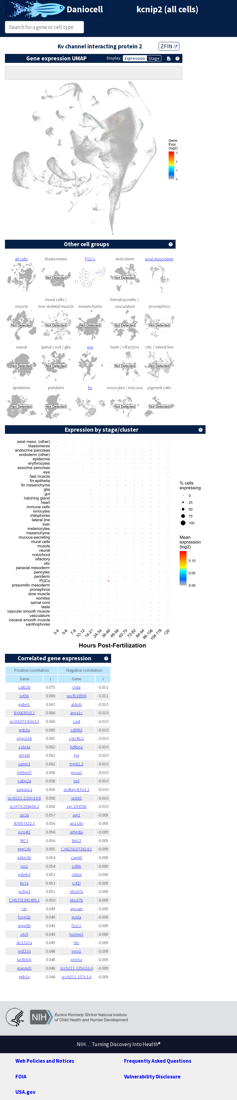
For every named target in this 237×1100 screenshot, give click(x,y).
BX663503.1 (24, 712)
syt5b (24, 696)
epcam (76, 908)
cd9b (76, 866)
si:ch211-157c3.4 (76, 977)
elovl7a (76, 891)
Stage (154, 58)
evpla (76, 917)
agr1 (76, 815)
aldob (76, 704)
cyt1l (76, 883)
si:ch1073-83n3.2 (24, 721)
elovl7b (76, 900)
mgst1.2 (76, 764)
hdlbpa (76, 747)
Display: (114, 58)
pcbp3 (24, 891)
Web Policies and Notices (44, 1060)
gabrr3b (24, 857)
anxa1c (76, 712)
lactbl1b (24, 959)
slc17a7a (24, 942)
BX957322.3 (24, 823)
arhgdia (76, 832)
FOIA (21, 1076)
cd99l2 (76, 730)
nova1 (76, 772)
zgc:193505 (76, 806)
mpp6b (24, 925)
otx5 (24, 934)
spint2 (76, 798)
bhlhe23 (24, 772)
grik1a (24, 977)
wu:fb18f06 (76, 696)
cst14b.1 (76, 738)
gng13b (24, 849)
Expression (135, 58)
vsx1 (24, 866)
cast (76, 721)
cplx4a (24, 747)
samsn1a (24, 789)
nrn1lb (24, 755)
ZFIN (168, 46)
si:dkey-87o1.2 (76, 789)
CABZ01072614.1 (76, 849)
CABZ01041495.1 (24, 900)
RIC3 (24, 840)
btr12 (76, 840)
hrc (76, 942)
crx (24, 908)
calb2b (24, 687)
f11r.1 (76, 925)
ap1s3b (76, 823)
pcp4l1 (24, 832)
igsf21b (24, 951)
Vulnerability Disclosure (152, 1076)
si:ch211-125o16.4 (76, 968)
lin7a (24, 883)
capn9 (76, 857)
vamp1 (24, 764)
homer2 (76, 934)
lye (76, 755)
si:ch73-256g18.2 (24, 806)
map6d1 (24, 968)
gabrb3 (24, 874)
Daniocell (85, 9)
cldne (76, 874)
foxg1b (24, 917)
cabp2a (24, 781)
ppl (76, 781)
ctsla (76, 687)
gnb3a (24, 730)
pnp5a (76, 959)
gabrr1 (24, 704)
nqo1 (76, 951)
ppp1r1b (24, 738)
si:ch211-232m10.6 (24, 798)
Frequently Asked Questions (157, 1060)
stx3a (24, 815)
